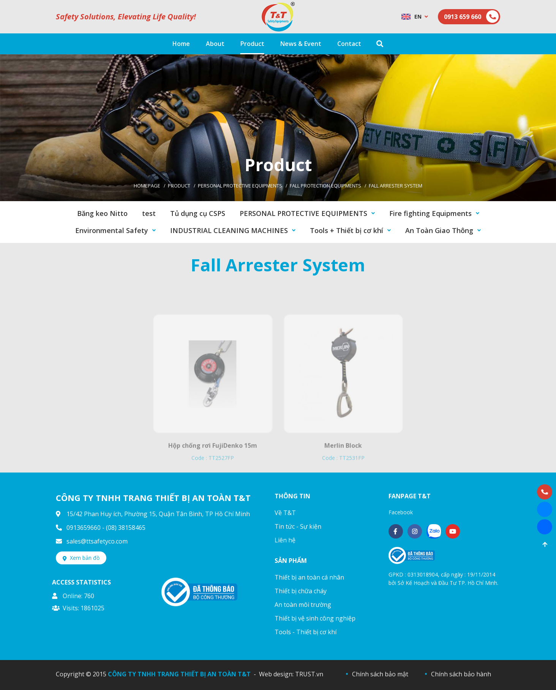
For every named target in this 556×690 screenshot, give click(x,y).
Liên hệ (285, 540)
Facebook (401, 512)
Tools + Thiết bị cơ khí (346, 230)
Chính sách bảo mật (380, 674)
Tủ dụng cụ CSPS (197, 213)
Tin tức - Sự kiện (298, 526)
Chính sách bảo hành (461, 674)
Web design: (276, 674)
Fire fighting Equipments (430, 213)
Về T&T (285, 513)
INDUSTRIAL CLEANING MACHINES (229, 230)
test (149, 213)
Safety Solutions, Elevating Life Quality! (126, 16)
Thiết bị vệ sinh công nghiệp (315, 618)
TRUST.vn (309, 674)
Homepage (147, 185)
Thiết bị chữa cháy (301, 591)
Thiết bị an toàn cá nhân (309, 577)
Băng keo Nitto (102, 213)
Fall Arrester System (395, 185)
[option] (278, 127)
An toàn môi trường (303, 604)
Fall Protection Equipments (325, 185)
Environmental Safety (111, 230)
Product (179, 185)
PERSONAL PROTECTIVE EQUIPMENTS (240, 185)
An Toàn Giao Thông (439, 230)
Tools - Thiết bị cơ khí (305, 632)
